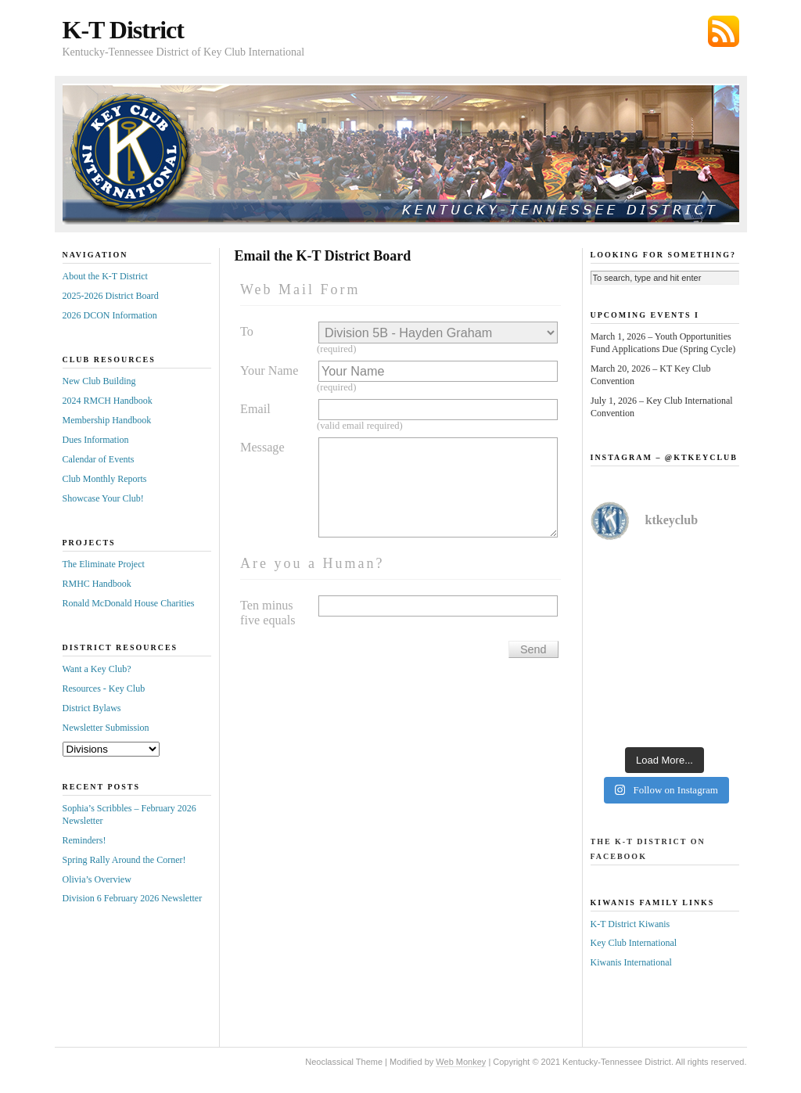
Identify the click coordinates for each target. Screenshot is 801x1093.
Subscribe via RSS (723, 31)
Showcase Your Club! (103, 498)
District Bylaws (92, 708)
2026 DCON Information (110, 315)
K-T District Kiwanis (630, 924)
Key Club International (634, 942)
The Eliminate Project (104, 564)
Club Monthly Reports (105, 478)
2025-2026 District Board (111, 295)
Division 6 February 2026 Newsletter (133, 898)
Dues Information (96, 439)
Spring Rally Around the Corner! (124, 859)
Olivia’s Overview (97, 879)
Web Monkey (461, 1061)
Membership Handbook (107, 420)
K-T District (123, 30)
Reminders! (84, 840)
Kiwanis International (631, 962)
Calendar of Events (99, 459)
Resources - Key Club (104, 688)
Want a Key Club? (97, 668)
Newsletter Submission (106, 727)
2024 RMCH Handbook (108, 400)
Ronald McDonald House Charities (129, 603)
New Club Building (99, 381)
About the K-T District (105, 276)
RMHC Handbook (97, 583)
